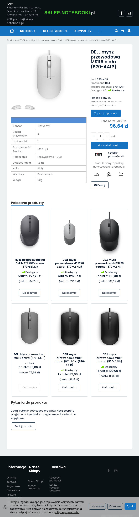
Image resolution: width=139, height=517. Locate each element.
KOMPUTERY (83, 31)
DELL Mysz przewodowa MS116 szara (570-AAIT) (29, 356)
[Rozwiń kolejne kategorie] (100, 31)
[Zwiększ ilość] (93, 136)
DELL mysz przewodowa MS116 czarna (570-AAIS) (109, 358)
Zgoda (130, 506)
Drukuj (99, 185)
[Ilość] (99, 136)
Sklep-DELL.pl (35, 479)
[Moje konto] (129, 31)
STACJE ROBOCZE (55, 31)
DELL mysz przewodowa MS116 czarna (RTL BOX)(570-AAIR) (69, 360)
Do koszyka (30, 293)
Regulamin (13, 484)
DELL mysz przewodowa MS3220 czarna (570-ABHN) (109, 263)
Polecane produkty (28, 202)
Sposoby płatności (55, 477)
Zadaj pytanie (23, 427)
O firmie (12, 475)
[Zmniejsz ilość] (106, 136)
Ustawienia (97, 506)
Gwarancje (13, 488)
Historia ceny (100, 98)
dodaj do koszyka (109, 145)
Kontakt (11, 479)
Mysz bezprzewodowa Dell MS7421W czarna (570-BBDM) (30, 263)
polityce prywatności (66, 512)
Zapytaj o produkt (105, 113)
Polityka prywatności (14, 494)
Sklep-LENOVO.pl (34, 485)
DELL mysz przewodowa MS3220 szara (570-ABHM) (69, 263)
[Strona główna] (69, 13)
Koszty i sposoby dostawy (54, 485)
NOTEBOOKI (28, 31)
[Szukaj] (116, 31)
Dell (107, 83)
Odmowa (115, 506)
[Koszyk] (123, 31)
